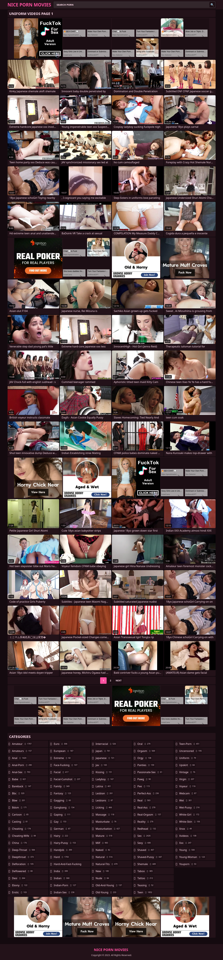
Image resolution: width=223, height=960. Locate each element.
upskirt (187, 765)
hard (62, 857)
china (20, 842)
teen (145, 892)
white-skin (190, 821)
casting (20, 821)
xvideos (188, 835)
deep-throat (24, 850)
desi (19, 878)
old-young (106, 892)
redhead (147, 828)
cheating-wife (24, 835)
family (62, 786)
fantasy (63, 793)
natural (104, 857)
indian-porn (65, 885)
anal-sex (21, 772)
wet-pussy (189, 807)
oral (144, 743)
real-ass (146, 807)
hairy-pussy (65, 842)
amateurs (22, 751)
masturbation (108, 828)
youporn (188, 864)
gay (60, 821)
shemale (147, 864)
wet (186, 800)
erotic (20, 892)
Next (119, 680)
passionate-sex (150, 772)
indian (62, 878)
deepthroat (23, 857)
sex (144, 835)
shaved (146, 850)
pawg (144, 779)
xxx (185, 842)
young (187, 850)
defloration (23, 864)
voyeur (187, 786)
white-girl (189, 814)
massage (105, 814)
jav (102, 765)
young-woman (192, 857)
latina (104, 786)
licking (104, 807)
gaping (62, 814)
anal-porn (22, 765)
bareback (22, 786)
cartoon (20, 814)
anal (19, 758)
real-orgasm (149, 814)
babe (19, 779)
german (62, 828)
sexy (144, 842)
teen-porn (189, 743)
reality (145, 821)
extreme (62, 758)
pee (143, 786)
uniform (188, 758)
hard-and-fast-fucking (67, 864)
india (61, 871)
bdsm (20, 807)
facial (61, 772)
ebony (20, 885)
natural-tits (107, 864)
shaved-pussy (150, 857)
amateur (22, 743)
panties (146, 765)
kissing (104, 772)
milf (102, 842)
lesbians (105, 800)
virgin (187, 779)
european (64, 751)
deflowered (22, 871)
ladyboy (105, 779)
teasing (145, 885)
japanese (105, 758)
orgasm (146, 751)
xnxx (186, 828)
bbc (18, 793)
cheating (22, 828)
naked (103, 850)
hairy (61, 835)
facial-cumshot (67, 779)
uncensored (190, 751)
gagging (63, 800)
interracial (106, 743)
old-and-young (109, 885)
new (103, 871)
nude (103, 878)
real (144, 800)
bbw (19, 800)
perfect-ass (148, 793)
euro (61, 743)
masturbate (106, 821)
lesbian (105, 793)
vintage (187, 772)
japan (103, 751)
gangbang (64, 807)
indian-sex (64, 892)
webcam (188, 793)
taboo (145, 871)
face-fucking (66, 765)
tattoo (145, 878)
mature (104, 835)
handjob (63, 850)
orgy (144, 758)
